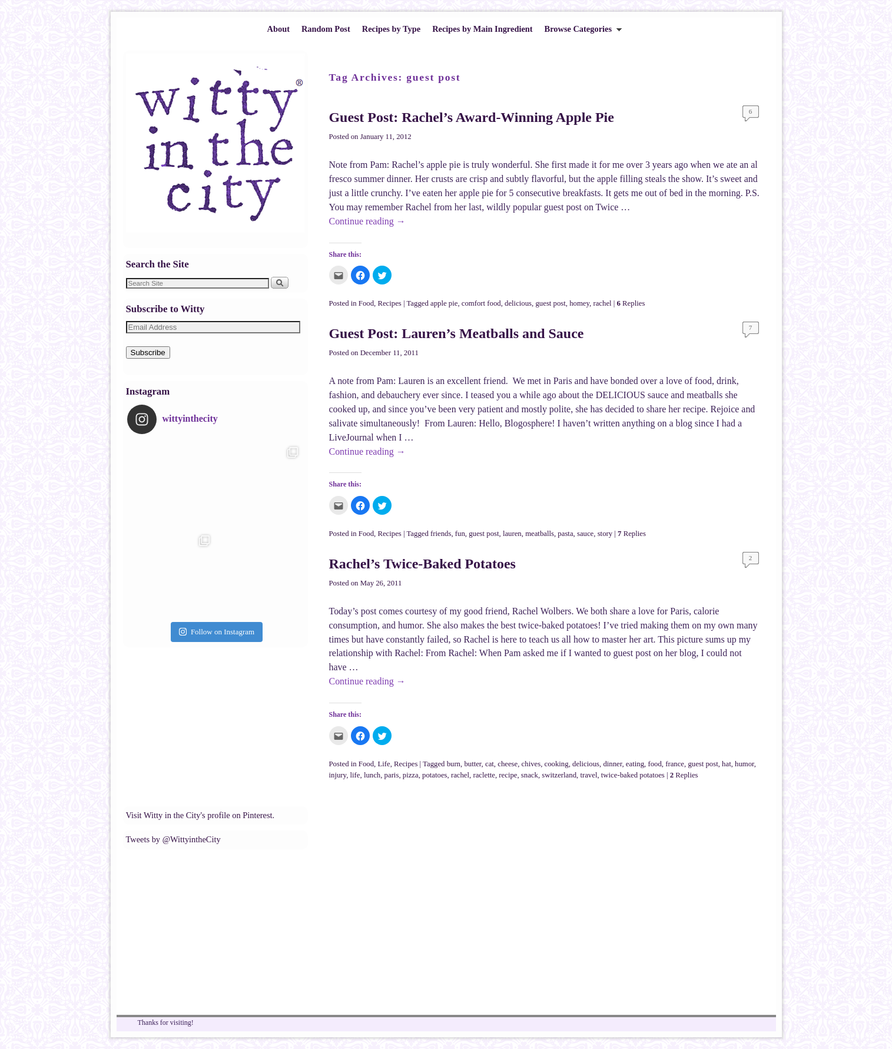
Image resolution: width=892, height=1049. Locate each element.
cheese (508, 764)
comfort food (481, 303)
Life (383, 764)
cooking (557, 764)
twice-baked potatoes (633, 775)
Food (366, 303)
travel (588, 775)
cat (489, 764)
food (654, 764)
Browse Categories (580, 32)
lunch (372, 775)
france (674, 764)
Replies (631, 303)
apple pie (443, 303)
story (605, 534)
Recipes (389, 303)
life (355, 775)
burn (453, 764)
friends (440, 534)
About (278, 29)
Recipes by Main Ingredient (482, 29)
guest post (550, 303)
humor (744, 764)
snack (529, 775)
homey (579, 303)
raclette (484, 775)
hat (726, 764)
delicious (518, 303)
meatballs (539, 534)
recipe (508, 775)
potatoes (434, 775)
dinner (612, 764)
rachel (602, 303)
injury (338, 775)
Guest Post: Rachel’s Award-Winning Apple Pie (471, 117)
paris (391, 775)
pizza (411, 775)
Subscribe (148, 352)
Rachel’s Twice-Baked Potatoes (422, 563)
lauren (512, 534)
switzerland (559, 775)
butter (472, 764)
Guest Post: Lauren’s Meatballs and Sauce (456, 333)
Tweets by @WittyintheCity (173, 839)
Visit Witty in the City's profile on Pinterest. (200, 815)
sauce (585, 534)
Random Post (325, 29)
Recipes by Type (391, 29)
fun (460, 534)
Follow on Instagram (216, 631)
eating (635, 764)
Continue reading (367, 221)
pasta (565, 534)
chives (531, 764)
